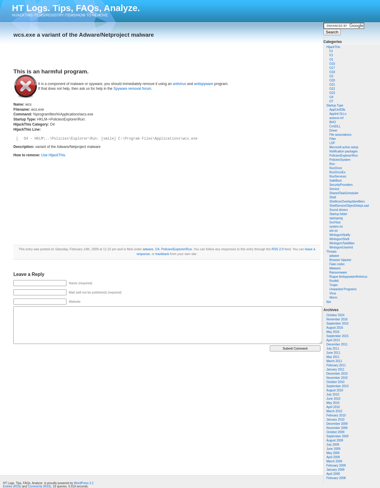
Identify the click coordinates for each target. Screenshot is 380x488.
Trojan (333, 285)
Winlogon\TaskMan (341, 243)
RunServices (337, 176)
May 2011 (332, 357)
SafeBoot (335, 180)
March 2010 (334, 411)
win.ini (333, 230)
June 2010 (333, 398)
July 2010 (332, 394)
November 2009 (337, 428)
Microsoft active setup (343, 147)
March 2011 (334, 361)
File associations (340, 134)
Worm (333, 297)
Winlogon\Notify (339, 235)
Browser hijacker (340, 260)
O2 (331, 76)
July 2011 (332, 348)
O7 (331, 101)
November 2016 (337, 319)
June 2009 (333, 448)
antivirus (179, 84)
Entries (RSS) (12, 486)
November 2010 (337, 377)
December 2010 (337, 373)
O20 (332, 80)
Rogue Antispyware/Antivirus (348, 276)
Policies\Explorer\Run (343, 155)
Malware (335, 268)
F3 (331, 55)
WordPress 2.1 (84, 483)
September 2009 (337, 436)
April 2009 (333, 457)
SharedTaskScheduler (344, 193)
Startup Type (334, 105)
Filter (332, 138)
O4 (331, 97)
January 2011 (335, 369)
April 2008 (333, 473)
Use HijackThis (53, 155)
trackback (162, 254)
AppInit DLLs (337, 113)
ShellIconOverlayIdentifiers (347, 201)
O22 (332, 88)
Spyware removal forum (132, 89)
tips (328, 301)
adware (334, 255)
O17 (332, 68)
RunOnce (335, 168)
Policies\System (340, 159)
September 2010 (337, 386)
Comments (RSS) (39, 486)
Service (334, 189)
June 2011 (333, 352)
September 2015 (337, 336)
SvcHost (334, 222)
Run (332, 164)
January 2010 (335, 419)
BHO (332, 122)
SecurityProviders (341, 184)
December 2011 (337, 344)
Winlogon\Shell (339, 239)
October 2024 (335, 315)
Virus (332, 293)
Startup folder (338, 214)
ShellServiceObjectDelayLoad (349, 205)
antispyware (203, 84)
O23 (332, 93)
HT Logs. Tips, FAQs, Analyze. (76, 8)
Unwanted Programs (342, 289)
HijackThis (333, 47)
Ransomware (338, 272)
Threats (331, 251)
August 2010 (334, 390)
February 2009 (336, 465)
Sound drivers (338, 209)
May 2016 (332, 331)
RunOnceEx (337, 172)
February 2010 (336, 415)
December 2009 (337, 423)
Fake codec (337, 264)
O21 (332, 84)
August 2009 (334, 440)
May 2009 (332, 453)
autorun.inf (336, 118)
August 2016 (334, 327)
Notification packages (343, 151)
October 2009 (335, 432)
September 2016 (337, 323)
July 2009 (332, 444)
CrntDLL (334, 126)
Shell (332, 197)
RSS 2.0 (278, 249)
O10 (332, 63)
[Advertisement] (83, 51)
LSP (332, 143)
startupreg (336, 218)
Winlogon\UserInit (341, 247)
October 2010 (335, 382)
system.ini (335, 226)
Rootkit (334, 280)
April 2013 (333, 340)
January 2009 (335, 469)
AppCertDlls (337, 109)
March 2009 (334, 461)
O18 (332, 72)
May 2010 (332, 402)
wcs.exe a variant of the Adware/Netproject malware (83, 35)
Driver (333, 130)
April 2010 (333, 407)
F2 (331, 51)
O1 (331, 59)
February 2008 (336, 478)
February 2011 (336, 365)
